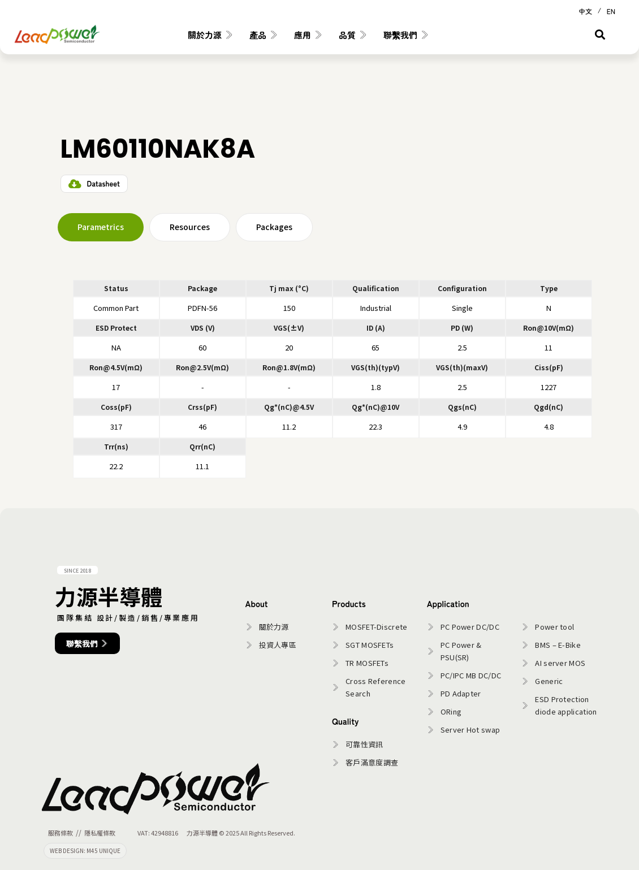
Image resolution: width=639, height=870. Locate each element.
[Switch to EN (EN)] (611, 10)
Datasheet (103, 183)
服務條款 (60, 832)
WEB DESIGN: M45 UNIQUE (85, 850)
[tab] (101, 227)
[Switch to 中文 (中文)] (585, 10)
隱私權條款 (99, 832)
